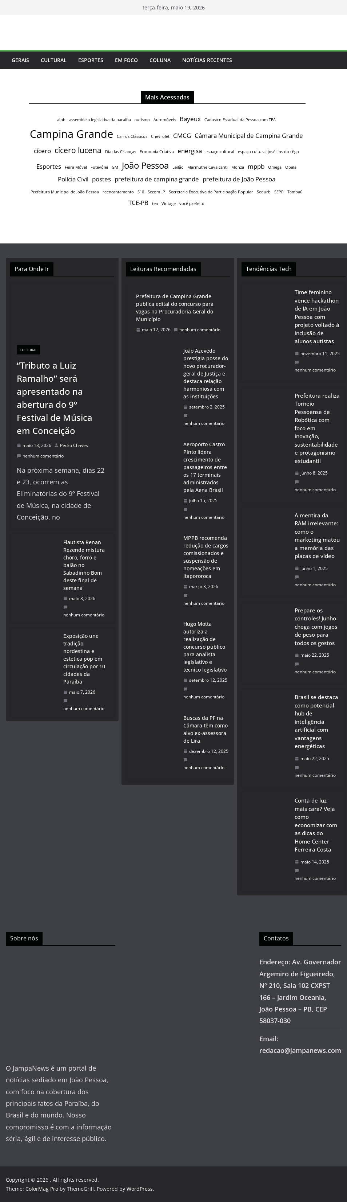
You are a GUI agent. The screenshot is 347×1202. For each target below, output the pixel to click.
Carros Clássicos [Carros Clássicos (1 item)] (132, 136)
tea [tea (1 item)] (155, 203)
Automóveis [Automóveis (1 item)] (164, 119)
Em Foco (126, 60)
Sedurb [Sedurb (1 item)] (264, 191)
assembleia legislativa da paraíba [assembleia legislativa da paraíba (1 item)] (100, 119)
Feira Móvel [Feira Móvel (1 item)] (76, 167)
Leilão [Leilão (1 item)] (178, 167)
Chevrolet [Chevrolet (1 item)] (160, 136)
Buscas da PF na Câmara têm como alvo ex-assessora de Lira (205, 729)
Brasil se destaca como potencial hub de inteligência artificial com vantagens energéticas (316, 721)
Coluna (160, 60)
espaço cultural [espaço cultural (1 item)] (220, 151)
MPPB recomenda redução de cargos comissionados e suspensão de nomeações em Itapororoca (205, 556)
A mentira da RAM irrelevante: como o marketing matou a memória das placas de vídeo (317, 536)
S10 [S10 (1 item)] (140, 191)
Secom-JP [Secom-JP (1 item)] (156, 191)
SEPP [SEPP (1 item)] (279, 191)
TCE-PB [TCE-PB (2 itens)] (138, 202)
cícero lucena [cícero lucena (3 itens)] (78, 150)
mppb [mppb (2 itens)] (256, 166)
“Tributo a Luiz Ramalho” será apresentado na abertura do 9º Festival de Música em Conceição (54, 397)
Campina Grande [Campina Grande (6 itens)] (71, 134)
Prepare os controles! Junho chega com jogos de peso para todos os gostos (316, 627)
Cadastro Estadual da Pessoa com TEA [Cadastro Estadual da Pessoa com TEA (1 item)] (240, 119)
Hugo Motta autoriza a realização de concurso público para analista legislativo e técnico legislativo (205, 646)
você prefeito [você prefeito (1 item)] (191, 203)
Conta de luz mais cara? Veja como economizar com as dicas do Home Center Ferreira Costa (316, 825)
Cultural (54, 60)
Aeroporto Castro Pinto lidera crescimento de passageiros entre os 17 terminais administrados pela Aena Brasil (205, 467)
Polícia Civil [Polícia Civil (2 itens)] (73, 179)
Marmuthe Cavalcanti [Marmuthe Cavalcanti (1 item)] (207, 167)
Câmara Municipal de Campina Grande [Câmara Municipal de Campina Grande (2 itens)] (249, 135)
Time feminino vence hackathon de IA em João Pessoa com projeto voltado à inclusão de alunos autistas (317, 316)
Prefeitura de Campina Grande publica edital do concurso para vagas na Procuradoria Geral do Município (175, 308)
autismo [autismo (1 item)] (142, 119)
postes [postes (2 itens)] (101, 179)
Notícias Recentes (207, 60)
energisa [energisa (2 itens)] (190, 151)
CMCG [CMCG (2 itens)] (182, 135)
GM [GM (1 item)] (115, 167)
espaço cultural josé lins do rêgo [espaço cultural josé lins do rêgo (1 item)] (268, 151)
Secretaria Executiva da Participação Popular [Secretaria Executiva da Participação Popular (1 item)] (211, 191)
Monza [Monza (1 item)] (237, 167)
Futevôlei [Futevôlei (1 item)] (99, 167)
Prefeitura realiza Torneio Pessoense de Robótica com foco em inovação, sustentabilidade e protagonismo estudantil (317, 428)
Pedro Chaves (74, 445)
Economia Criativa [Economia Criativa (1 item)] (157, 151)
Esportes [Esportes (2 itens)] (48, 166)
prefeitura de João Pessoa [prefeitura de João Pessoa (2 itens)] (239, 179)
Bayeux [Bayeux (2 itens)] (190, 119)
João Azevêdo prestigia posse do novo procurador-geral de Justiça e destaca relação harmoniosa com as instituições (205, 373)
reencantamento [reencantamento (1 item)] (118, 191)
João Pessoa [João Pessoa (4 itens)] (145, 165)
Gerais (20, 60)
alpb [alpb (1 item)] (61, 119)
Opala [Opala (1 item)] (290, 167)
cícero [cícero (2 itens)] (42, 151)
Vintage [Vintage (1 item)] (168, 203)
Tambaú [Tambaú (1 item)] (295, 191)
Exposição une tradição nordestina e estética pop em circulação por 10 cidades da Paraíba (84, 658)
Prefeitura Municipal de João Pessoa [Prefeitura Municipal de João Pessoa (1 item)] (65, 191)
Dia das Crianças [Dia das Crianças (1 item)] (120, 151)
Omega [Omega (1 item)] (275, 167)
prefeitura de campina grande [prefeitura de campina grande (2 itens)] (157, 179)
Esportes (90, 60)
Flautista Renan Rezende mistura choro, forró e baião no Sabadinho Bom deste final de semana (84, 565)
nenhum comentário (40, 456)
